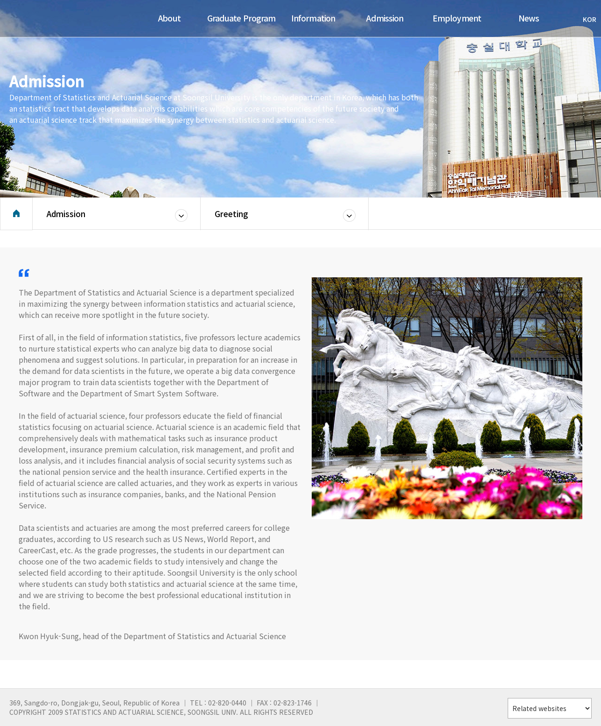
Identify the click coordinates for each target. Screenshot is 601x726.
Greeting (231, 217)
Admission (66, 217)
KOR (584, 19)
